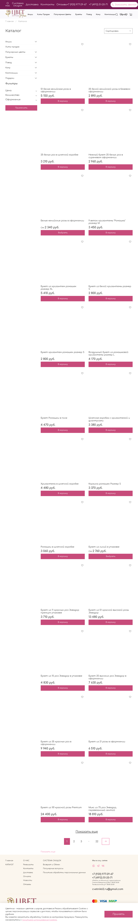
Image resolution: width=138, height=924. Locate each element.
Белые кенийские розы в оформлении (62, 220)
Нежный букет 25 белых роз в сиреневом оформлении (106, 156)
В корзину (63, 101)
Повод (89, 14)
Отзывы (61, 4)
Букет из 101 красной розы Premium (61, 807)
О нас (7, 4)
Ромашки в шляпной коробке (57, 547)
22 (97, 841)
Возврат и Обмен (51, 865)
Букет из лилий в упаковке (104, 547)
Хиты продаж (43, 14)
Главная (9, 21)
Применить (21, 108)
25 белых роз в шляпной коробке (59, 155)
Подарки (123, 14)
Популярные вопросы (53, 868)
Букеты (78, 14)
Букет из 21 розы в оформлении (107, 741)
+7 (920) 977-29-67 (77, 4)
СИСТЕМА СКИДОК (52, 861)
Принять (118, 914)
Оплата (27, 876)
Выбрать (63, 233)
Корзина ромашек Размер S (105, 484)
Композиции (110, 14)
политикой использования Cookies (39, 920)
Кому (98, 14)
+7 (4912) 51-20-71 (98, 4)
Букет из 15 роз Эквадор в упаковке (61, 676)
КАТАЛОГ (9, 865)
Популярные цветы (62, 14)
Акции (30, 14)
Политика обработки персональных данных (64, 872)
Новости (27, 880)
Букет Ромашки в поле (54, 418)
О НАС (26, 861)
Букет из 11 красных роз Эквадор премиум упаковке (60, 611)
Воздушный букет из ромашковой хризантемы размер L (108, 353)
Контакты (47, 4)
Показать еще (48, 852)
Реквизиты (28, 865)
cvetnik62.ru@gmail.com (107, 889)
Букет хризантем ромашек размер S (62, 352)
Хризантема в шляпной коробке (60, 484)
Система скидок (18, 4)
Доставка (32, 4)
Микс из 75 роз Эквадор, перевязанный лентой (103, 808)
